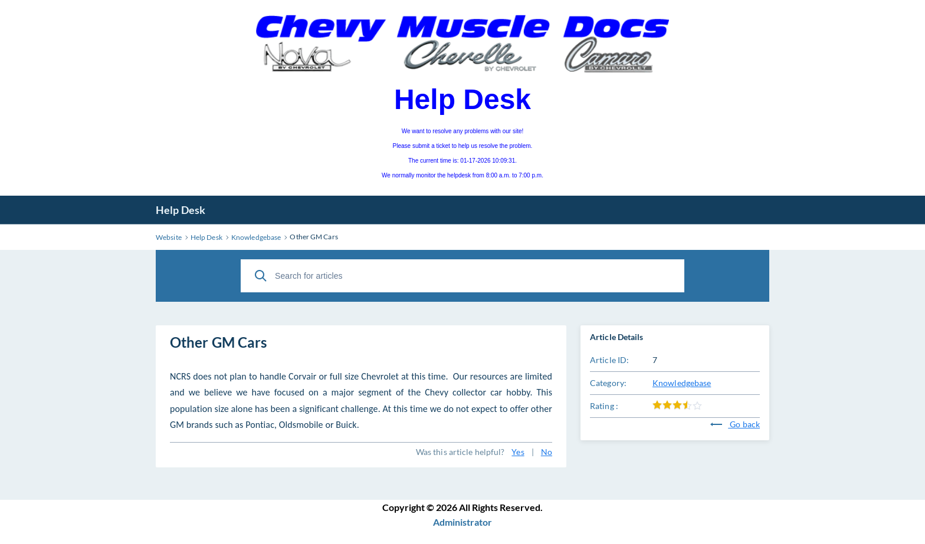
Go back (735, 424)
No (546, 452)
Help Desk (180, 209)
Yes (517, 452)
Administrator (462, 521)
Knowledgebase (681, 383)
